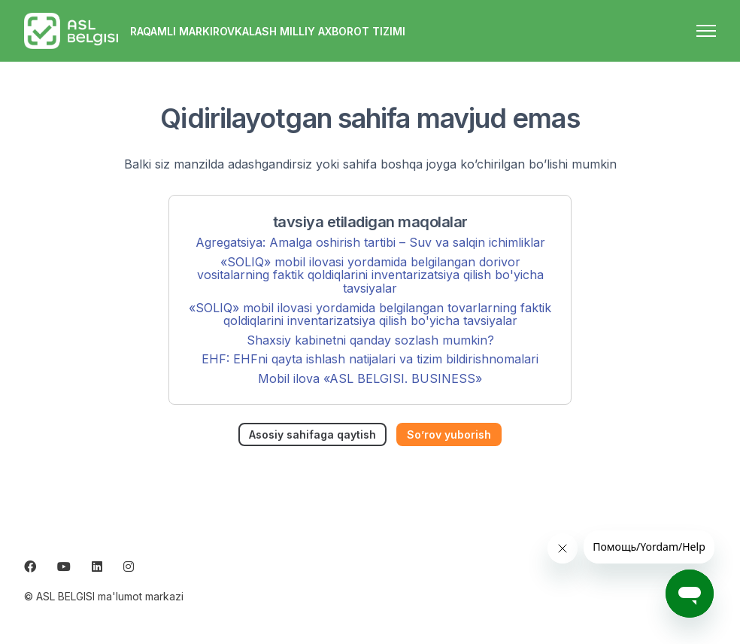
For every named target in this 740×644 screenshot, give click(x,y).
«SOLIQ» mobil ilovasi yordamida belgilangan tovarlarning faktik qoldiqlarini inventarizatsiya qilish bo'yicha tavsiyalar (370, 314)
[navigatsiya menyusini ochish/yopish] (706, 31)
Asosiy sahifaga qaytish (312, 434)
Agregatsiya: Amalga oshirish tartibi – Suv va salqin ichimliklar (370, 242)
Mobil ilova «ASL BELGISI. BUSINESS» (370, 378)
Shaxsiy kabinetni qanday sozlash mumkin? (370, 340)
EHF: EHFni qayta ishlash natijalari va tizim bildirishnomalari (370, 358)
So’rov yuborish (449, 434)
